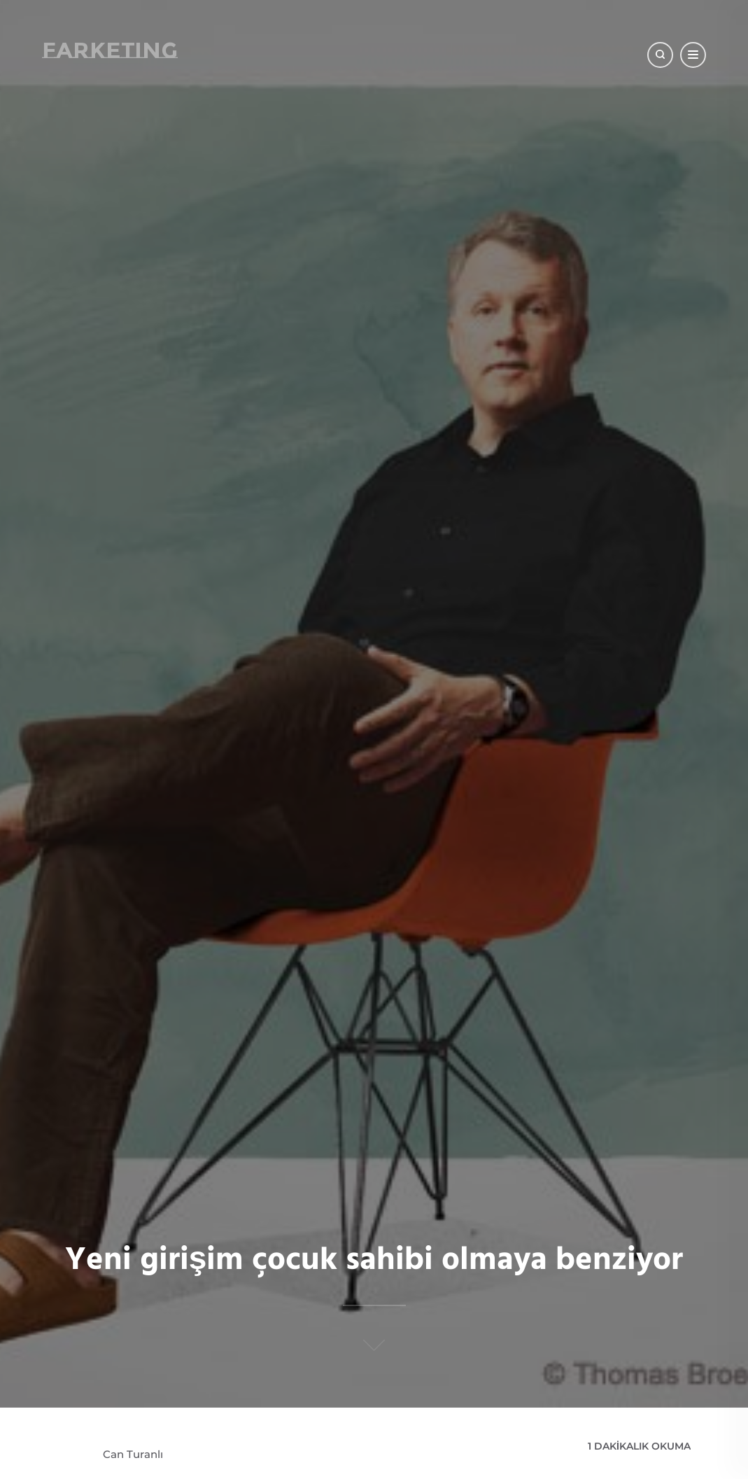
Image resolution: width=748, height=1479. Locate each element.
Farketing (110, 50)
